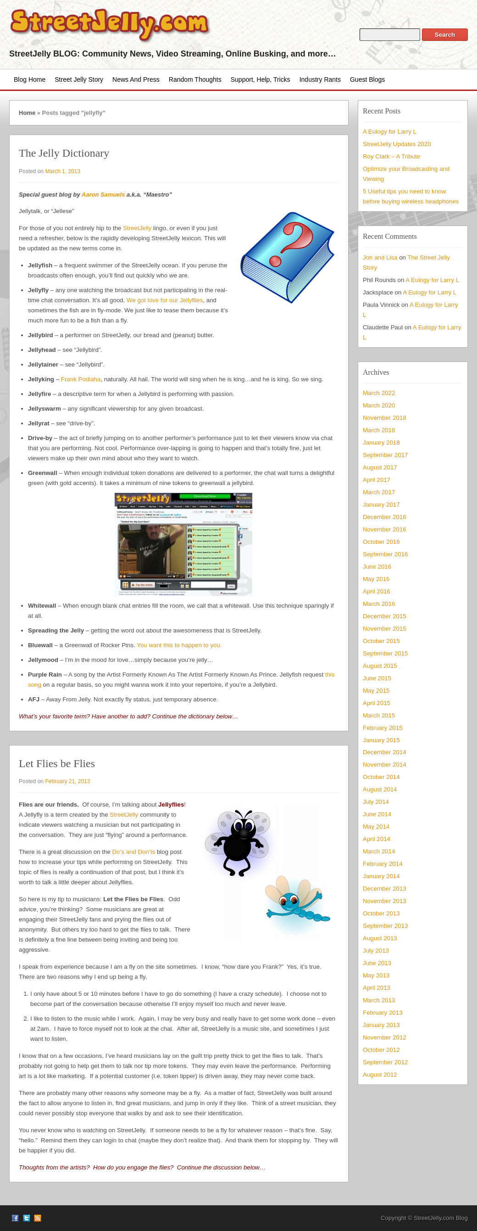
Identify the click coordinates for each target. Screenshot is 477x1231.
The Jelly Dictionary (64, 153)
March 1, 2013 (62, 171)
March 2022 (379, 393)
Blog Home (29, 79)
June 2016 (377, 566)
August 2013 (380, 938)
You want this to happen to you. (179, 645)
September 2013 (385, 925)
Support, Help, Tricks (260, 79)
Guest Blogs (367, 79)
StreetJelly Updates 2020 (397, 144)
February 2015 (383, 727)
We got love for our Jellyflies (165, 300)
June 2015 (377, 678)
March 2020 (379, 405)
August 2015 (380, 665)
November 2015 (384, 628)
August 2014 (380, 789)
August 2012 (380, 1074)
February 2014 (383, 863)
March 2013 (379, 1000)
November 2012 (384, 1037)
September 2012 (385, 1062)
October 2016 (381, 541)
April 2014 (376, 839)
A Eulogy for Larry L (389, 131)
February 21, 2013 (67, 781)
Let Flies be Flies (57, 763)
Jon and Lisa (380, 257)
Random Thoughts (195, 79)
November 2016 (384, 529)
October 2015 (381, 641)
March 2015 (379, 715)
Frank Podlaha (81, 379)
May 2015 (376, 690)
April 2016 (376, 591)
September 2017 (385, 455)
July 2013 (376, 950)
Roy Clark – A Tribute (391, 156)
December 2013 (384, 888)
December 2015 (384, 616)
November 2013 (384, 901)
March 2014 (379, 851)
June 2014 (377, 814)
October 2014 (381, 777)
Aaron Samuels (103, 194)
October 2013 (381, 913)
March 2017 (379, 492)
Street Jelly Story (79, 79)
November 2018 (384, 417)
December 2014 (384, 752)
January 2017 (381, 504)
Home (27, 112)
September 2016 (385, 554)
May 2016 (376, 579)
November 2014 (384, 764)
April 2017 (376, 479)
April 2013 (376, 987)
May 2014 (376, 826)
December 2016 (384, 517)
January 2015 (381, 740)
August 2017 (380, 467)
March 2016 (379, 603)
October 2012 (381, 1049)
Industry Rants (320, 79)
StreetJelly (137, 228)
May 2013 (376, 975)
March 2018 (379, 430)
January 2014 (381, 876)
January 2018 (381, 442)
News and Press (136, 79)
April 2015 (376, 703)
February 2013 (383, 1012)
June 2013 (377, 963)
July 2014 (376, 801)
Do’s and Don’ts (133, 851)
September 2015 (385, 653)
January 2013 (381, 1025)
